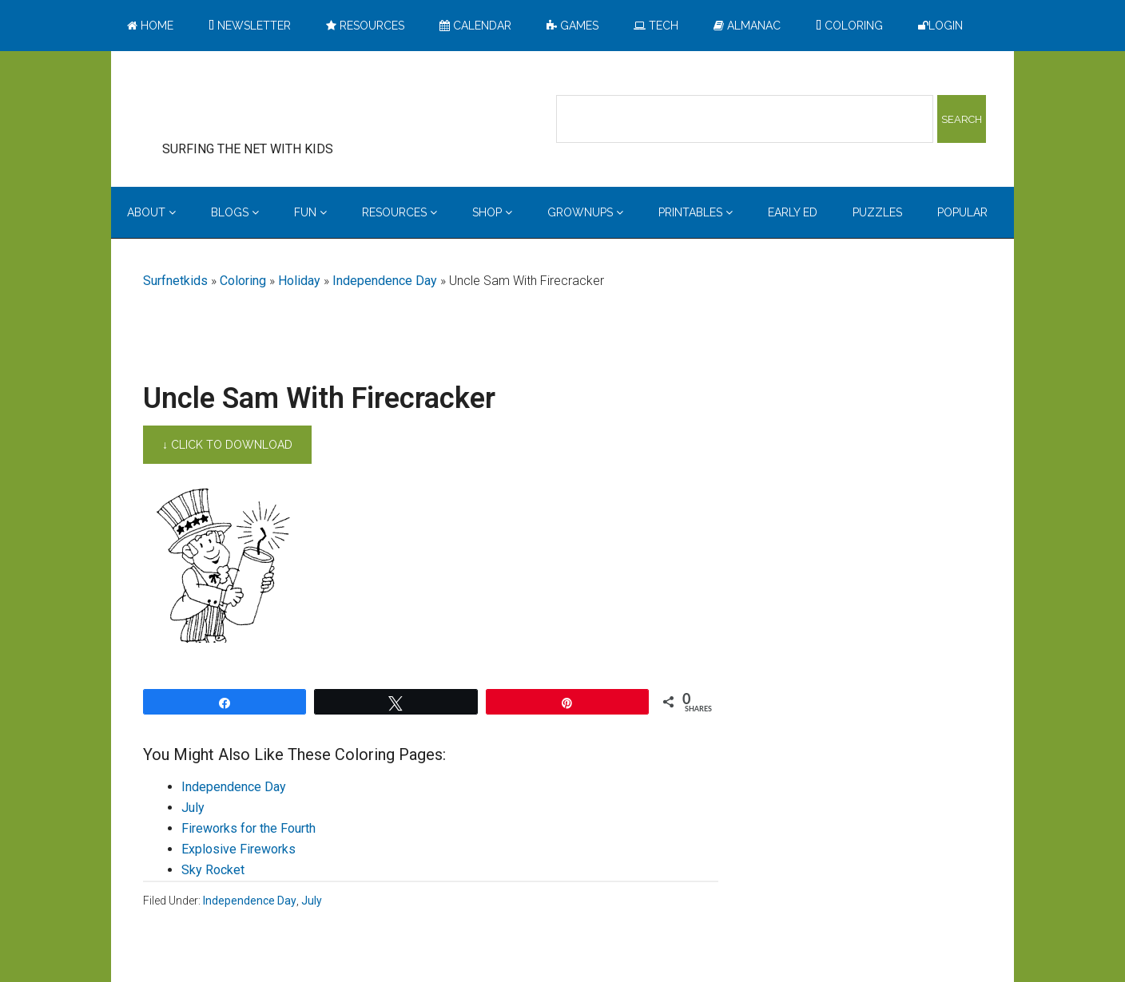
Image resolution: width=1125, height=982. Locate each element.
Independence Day (384, 280)
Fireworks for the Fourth (248, 828)
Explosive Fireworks (238, 849)
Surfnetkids (175, 280)
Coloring (243, 280)
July (193, 807)
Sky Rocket (212, 869)
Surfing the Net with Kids (272, 103)
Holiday (299, 280)
